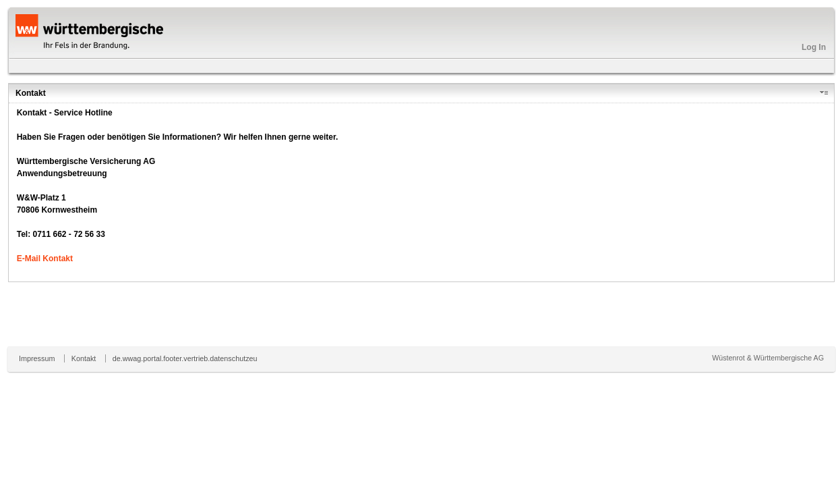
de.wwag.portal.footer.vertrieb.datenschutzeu (185, 358)
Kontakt (83, 358)
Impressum (37, 358)
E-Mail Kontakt (45, 258)
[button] (826, 93)
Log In (814, 47)
